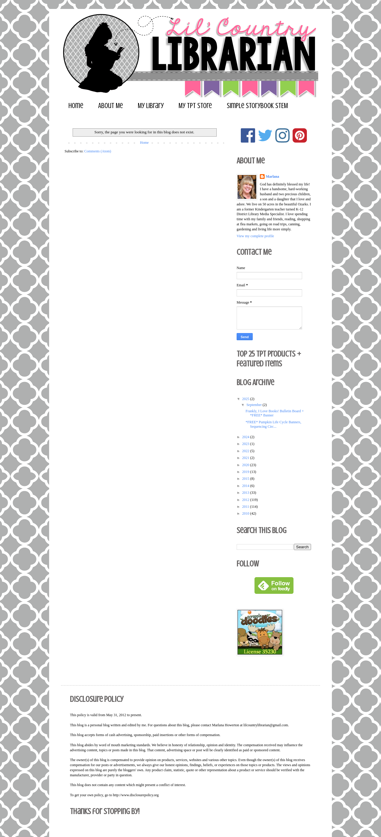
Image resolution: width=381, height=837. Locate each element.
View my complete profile (255, 236)
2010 (246, 513)
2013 (246, 493)
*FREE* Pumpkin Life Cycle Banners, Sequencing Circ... (273, 424)
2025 (246, 399)
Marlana (272, 176)
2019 (246, 472)
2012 (246, 500)
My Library (151, 106)
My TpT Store (195, 106)
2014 (246, 486)
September (254, 405)
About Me (110, 106)
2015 (246, 479)
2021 (246, 458)
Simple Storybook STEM (257, 106)
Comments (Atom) (97, 151)
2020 (246, 465)
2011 (246, 507)
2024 (246, 437)
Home (75, 106)
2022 (246, 451)
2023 (246, 444)
